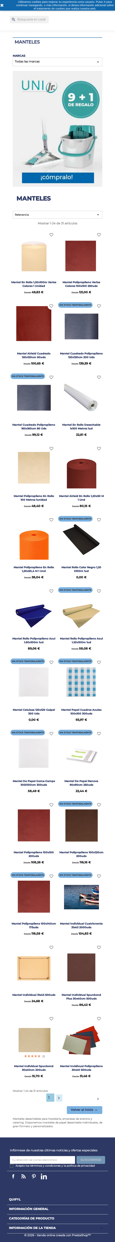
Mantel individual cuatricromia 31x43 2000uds (81, 925)
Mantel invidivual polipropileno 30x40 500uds (81, 1068)
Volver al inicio (84, 1110)
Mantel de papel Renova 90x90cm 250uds (81, 783)
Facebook (13, 1176)
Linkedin (24, 1176)
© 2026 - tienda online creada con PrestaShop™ (57, 1235)
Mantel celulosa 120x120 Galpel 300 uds (34, 711)
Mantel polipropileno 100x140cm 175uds (34, 925)
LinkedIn (44, 1176)
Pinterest (34, 1176)
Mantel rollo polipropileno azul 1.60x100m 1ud (33, 640)
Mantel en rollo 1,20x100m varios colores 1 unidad (33, 284)
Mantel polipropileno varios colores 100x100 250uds (81, 284)
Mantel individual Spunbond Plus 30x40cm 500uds (81, 996)
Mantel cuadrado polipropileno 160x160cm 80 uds (33, 426)
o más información (55, 5)
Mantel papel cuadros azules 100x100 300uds (81, 711)
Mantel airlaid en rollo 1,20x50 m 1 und (81, 497)
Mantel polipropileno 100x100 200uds (34, 854)
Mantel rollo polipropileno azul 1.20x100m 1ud (81, 640)
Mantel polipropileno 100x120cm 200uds (81, 854)
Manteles (27, 42)
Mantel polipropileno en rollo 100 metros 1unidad (34, 497)
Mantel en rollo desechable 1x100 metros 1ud (81, 426)
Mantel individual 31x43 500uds (33, 995)
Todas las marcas (57, 62)
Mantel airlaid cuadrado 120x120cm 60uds (33, 355)
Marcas (19, 55)
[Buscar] (29, 19)
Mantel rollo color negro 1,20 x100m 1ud (81, 569)
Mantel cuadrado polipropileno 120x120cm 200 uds (81, 355)
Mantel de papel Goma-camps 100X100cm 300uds (34, 783)
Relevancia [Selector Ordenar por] (57, 214)
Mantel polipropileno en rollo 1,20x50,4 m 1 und (34, 569)
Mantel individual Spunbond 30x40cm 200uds (33, 1068)
